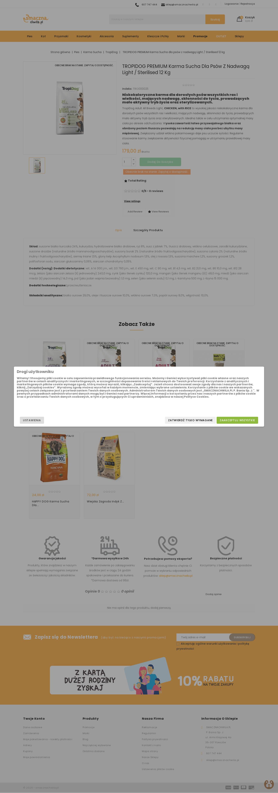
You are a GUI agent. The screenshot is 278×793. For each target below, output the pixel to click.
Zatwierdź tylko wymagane (159, 420)
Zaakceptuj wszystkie (206, 420)
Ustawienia (63, 420)
